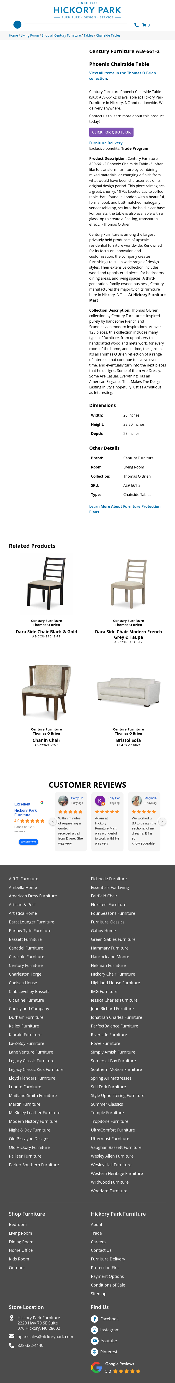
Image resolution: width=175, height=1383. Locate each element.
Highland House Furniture (115, 983)
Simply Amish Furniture (113, 1052)
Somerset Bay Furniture (113, 1061)
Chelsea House (23, 983)
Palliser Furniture (25, 1156)
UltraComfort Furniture (113, 1130)
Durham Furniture (26, 1017)
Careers (98, 1242)
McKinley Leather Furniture (35, 1113)
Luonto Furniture (25, 1087)
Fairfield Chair (104, 896)
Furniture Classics (108, 922)
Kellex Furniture (24, 1026)
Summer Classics (107, 1104)
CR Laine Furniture (26, 1000)
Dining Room (21, 1242)
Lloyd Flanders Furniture (32, 1078)
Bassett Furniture (25, 939)
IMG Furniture (104, 991)
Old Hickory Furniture (29, 1148)
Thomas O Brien (46, 625)
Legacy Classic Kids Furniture (36, 1070)
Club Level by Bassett (29, 991)
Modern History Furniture (33, 1122)
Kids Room (19, 1260)
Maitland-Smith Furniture (33, 1096)
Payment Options (107, 1277)
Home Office (21, 1251)
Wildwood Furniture (110, 1182)
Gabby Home (103, 931)
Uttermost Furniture (110, 1139)
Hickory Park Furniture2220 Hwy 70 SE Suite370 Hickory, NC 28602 (39, 1324)
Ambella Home (23, 887)
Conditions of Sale (108, 1286)
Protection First (105, 1268)
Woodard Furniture (109, 1191)
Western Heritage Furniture (117, 1174)
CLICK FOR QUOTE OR (111, 132)
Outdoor (17, 1268)
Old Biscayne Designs (29, 1139)
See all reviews (28, 842)
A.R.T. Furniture (23, 878)
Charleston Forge (25, 974)
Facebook (109, 1319)
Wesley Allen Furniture (112, 1156)
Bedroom (18, 1225)
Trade (96, 1233)
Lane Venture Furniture (31, 1052)
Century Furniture (46, 620)
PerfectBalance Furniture (114, 1026)
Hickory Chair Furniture (113, 974)
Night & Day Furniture (30, 1130)
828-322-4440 (31, 1346)
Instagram (110, 1330)
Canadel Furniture (26, 948)
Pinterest (108, 1352)
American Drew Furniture (33, 896)
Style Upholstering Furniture (118, 1096)
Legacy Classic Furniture (32, 1061)
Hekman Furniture (108, 965)
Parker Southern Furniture (34, 1165)
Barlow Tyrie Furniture (30, 931)
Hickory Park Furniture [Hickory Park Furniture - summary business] (25, 813)
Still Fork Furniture (108, 1087)
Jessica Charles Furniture (114, 1000)
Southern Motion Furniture (116, 1070)
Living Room (20, 1233)
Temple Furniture (107, 1113)
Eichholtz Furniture (109, 878)
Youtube (109, 1341)
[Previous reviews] (53, 822)
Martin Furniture (24, 1104)
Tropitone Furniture (110, 1122)
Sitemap (99, 1294)
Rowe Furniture (105, 1043)
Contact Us (101, 1251)
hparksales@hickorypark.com (46, 1337)
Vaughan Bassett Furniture (116, 1148)
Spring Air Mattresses (111, 1078)
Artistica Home (23, 913)
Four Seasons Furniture (113, 913)
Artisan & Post (22, 904)
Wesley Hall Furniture (111, 1165)
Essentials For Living (110, 887)
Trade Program (134, 148)
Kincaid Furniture (25, 1035)
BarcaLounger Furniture (31, 922)
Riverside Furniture (109, 1035)
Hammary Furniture (110, 948)
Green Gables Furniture (113, 939)
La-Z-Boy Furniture (26, 1043)
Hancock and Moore (110, 957)
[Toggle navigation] (17, 25)
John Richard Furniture (112, 1009)
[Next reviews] (162, 822)
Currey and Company (29, 1009)
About (97, 1225)
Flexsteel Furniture (108, 904)
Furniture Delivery (106, 142)
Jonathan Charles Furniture (116, 1017)
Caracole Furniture (26, 957)
